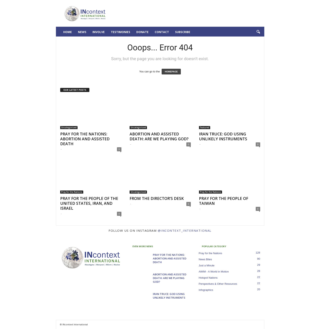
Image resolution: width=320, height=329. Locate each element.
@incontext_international (184, 230)
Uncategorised (69, 127)
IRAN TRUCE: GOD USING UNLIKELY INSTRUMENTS (223, 136)
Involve (98, 32)
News (82, 32)
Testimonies (120, 32)
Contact (162, 32)
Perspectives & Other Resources (218, 283)
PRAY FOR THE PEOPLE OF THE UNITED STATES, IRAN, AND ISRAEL (89, 203)
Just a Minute (206, 265)
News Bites (205, 259)
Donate (142, 32)
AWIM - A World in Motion (214, 271)
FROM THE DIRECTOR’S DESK (157, 198)
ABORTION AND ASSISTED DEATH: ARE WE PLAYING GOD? (159, 136)
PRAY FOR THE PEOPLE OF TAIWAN (223, 201)
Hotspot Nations (208, 277)
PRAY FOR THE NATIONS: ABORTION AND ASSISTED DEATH (85, 138)
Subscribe (182, 32)
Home (67, 32)
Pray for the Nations (71, 192)
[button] (258, 32)
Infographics (206, 289)
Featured (204, 127)
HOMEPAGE (171, 71)
